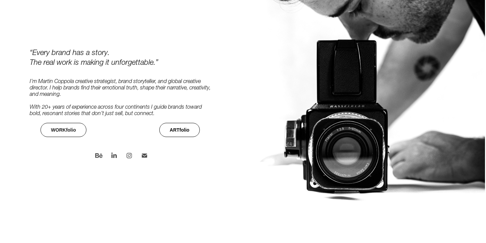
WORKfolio (63, 130)
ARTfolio (179, 130)
